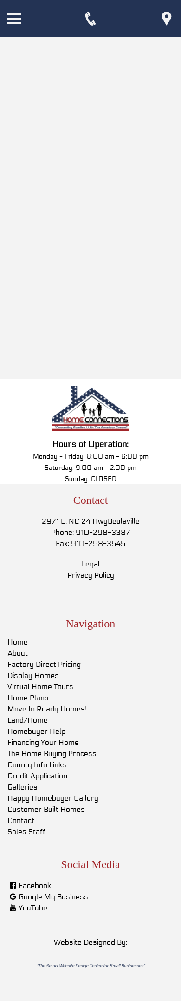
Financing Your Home (43, 742)
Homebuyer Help (36, 731)
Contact (20, 820)
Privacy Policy (90, 575)
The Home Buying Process (52, 753)
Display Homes (33, 675)
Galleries (22, 787)
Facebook (35, 885)
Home (17, 642)
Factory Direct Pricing (44, 664)
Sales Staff (26, 831)
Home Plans (28, 697)
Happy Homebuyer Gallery (52, 798)
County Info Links (36, 764)
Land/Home (27, 720)
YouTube (33, 907)
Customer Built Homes (46, 809)
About (17, 653)
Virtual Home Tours (40, 686)
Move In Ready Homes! (47, 709)
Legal (91, 564)
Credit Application (37, 775)
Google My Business (53, 896)
